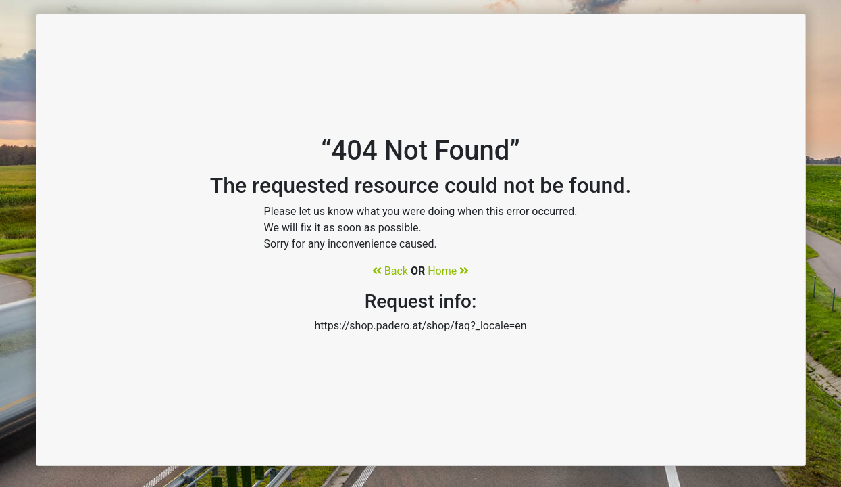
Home (448, 270)
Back (390, 270)
